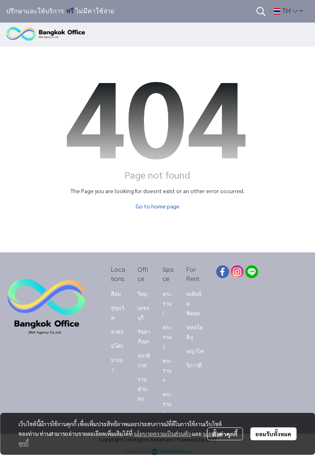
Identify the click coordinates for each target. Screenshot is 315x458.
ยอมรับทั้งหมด (273, 433)
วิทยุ (142, 294)
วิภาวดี (194, 365)
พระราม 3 (167, 337)
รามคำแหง (142, 389)
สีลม (116, 294)
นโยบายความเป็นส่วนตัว (162, 433)
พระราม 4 (167, 370)
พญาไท (195, 351)
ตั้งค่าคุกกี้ (225, 433)
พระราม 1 (167, 303)
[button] (261, 11)
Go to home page (157, 206)
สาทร (117, 332)
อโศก (117, 346)
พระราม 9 (167, 404)
